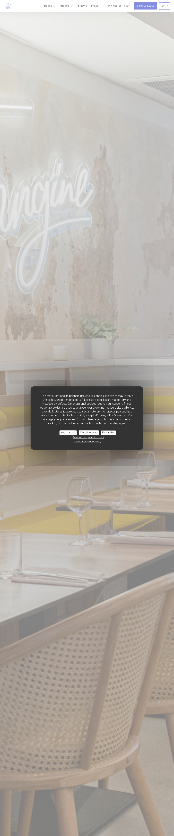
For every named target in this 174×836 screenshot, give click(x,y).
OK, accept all (68, 432)
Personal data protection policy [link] (88, 437)
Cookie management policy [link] (87, 441)
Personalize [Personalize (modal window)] (108, 432)
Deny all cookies (88, 432)
